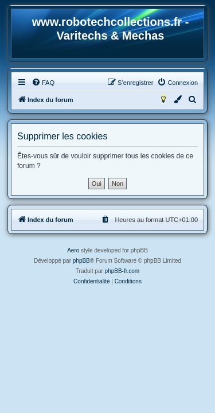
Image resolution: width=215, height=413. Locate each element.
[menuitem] (43, 82)
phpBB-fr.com (122, 271)
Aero (73, 250)
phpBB (81, 261)
